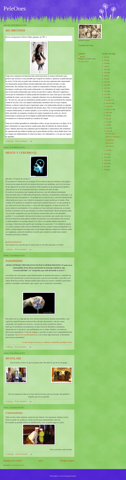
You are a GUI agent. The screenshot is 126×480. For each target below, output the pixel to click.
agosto (108, 112)
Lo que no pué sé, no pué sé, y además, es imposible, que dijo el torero (47, 342)
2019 (105, 76)
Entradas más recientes (12, 461)
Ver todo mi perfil (83, 61)
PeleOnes (14, 8)
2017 (105, 82)
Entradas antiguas (67, 461)
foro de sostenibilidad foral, (28, 335)
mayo (107, 122)
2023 (105, 63)
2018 (105, 79)
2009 (105, 160)
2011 (105, 154)
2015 (105, 88)
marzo (108, 128)
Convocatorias (14, 412)
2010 (105, 157)
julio (107, 115)
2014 (105, 91)
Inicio (41, 461)
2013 (105, 94)
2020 (105, 72)
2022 (105, 66)
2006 (105, 169)
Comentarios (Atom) (18, 465)
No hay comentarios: (21, 141)
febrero (108, 131)
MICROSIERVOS (14, 242)
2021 (105, 69)
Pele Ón (82, 57)
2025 (105, 57)
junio (107, 119)
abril (107, 125)
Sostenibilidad (14, 260)
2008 (105, 163)
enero (107, 150)
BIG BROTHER (15, 30)
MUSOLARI (13, 358)
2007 (105, 166)
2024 (105, 60)
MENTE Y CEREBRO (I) (21, 152)
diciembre (109, 100)
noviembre (109, 103)
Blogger (73, 476)
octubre (108, 106)
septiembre (109, 109)
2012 (105, 97)
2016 (105, 85)
